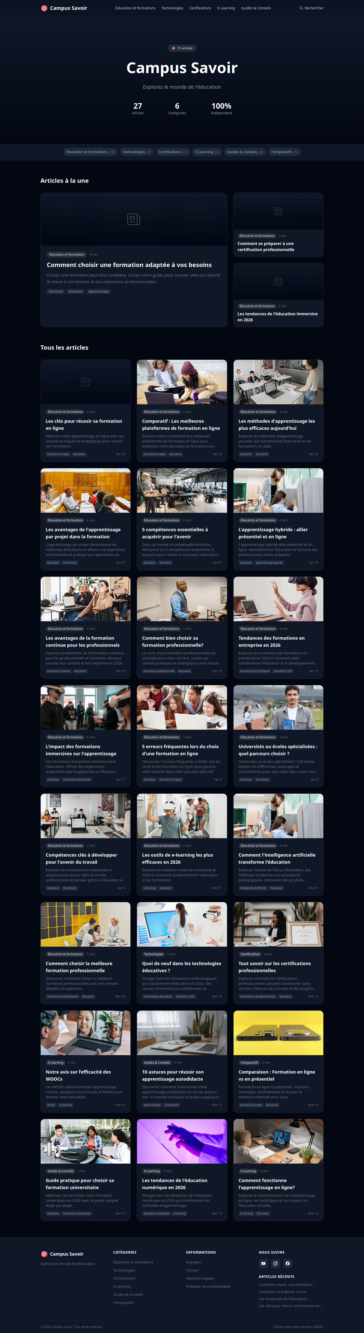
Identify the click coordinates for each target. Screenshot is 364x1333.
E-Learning (226, 8)
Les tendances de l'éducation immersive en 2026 (283, 1298)
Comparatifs (284, 151)
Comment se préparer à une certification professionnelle (282, 1291)
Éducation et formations (135, 8)
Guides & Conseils (256, 8)
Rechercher (311, 8)
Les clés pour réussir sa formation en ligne (289, 1305)
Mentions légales (200, 1278)
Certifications (200, 8)
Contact (192, 1270)
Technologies (172, 8)
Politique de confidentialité (208, 1286)
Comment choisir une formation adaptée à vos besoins (285, 1284)
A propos (193, 1262)
